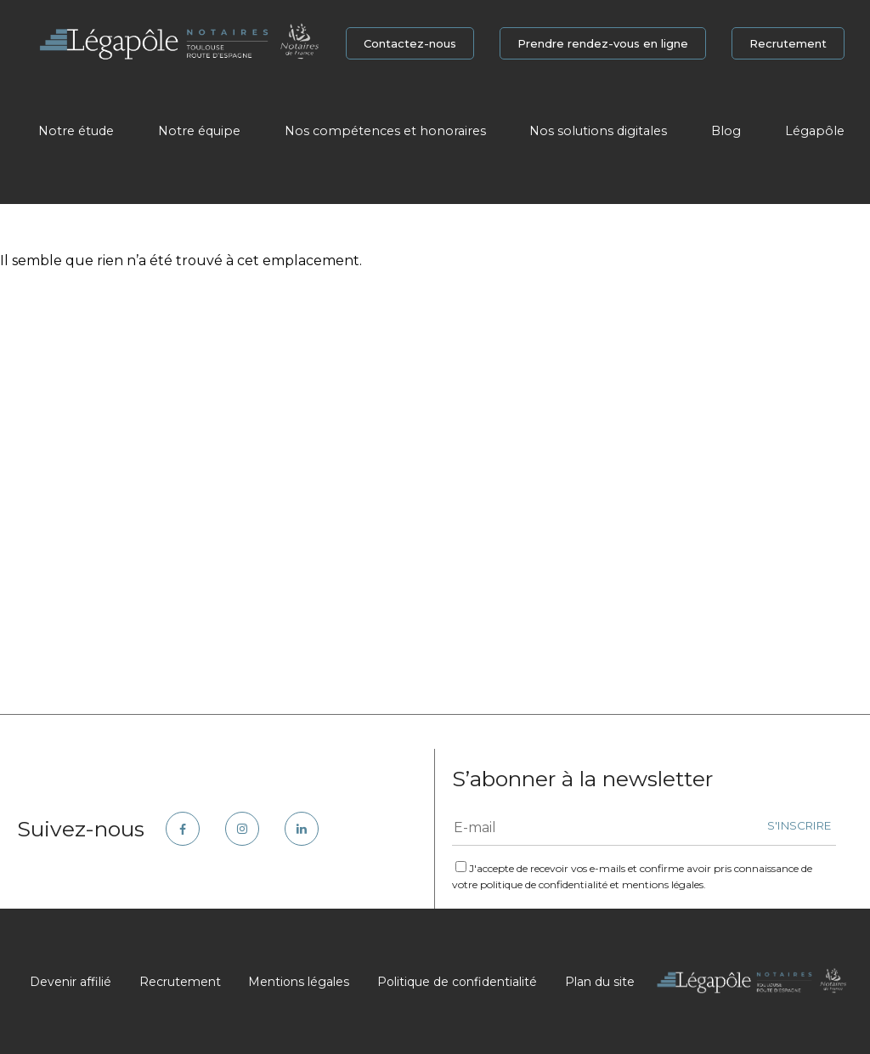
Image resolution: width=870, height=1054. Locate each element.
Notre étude (76, 131)
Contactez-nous (410, 43)
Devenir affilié (70, 981)
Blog (726, 131)
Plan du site (600, 981)
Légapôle (815, 131)
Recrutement (788, 43)
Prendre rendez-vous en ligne (602, 43)
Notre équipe (199, 131)
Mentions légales (298, 981)
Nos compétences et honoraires (385, 131)
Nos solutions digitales (598, 131)
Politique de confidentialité (457, 981)
